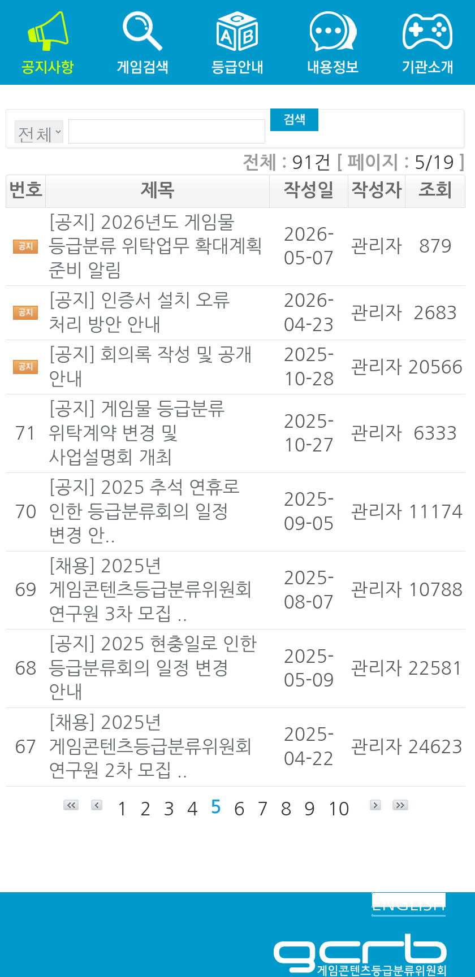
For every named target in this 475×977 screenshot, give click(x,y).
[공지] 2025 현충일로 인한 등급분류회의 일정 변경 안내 (153, 668)
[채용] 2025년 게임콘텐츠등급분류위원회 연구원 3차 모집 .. (151, 590)
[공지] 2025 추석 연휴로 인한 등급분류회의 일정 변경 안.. (144, 512)
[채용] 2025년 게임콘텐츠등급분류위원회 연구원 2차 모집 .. (151, 747)
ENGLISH (409, 904)
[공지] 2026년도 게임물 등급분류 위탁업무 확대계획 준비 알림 (156, 247)
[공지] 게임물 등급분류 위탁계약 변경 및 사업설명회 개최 (137, 433)
